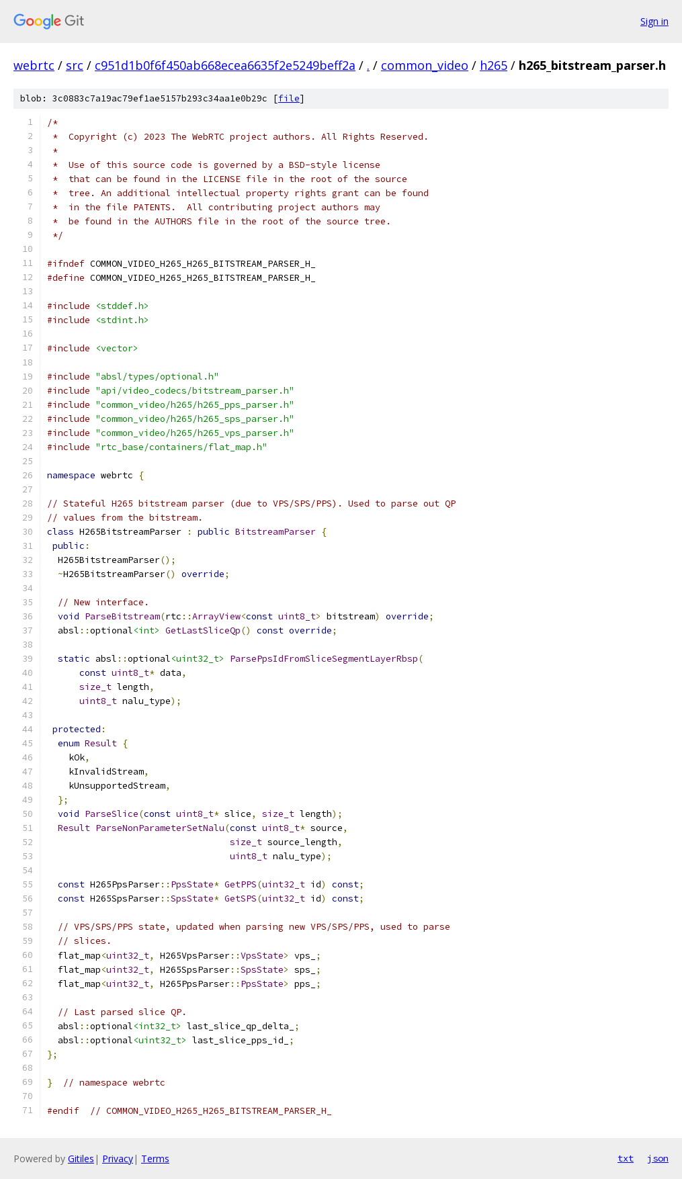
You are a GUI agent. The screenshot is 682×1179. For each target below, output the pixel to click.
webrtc (33, 65)
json (658, 1158)
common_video (424, 65)
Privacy (117, 1158)
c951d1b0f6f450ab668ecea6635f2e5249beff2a (225, 65)
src (74, 65)
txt (625, 1158)
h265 (493, 65)
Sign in (654, 21)
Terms (155, 1158)
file (289, 98)
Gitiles (81, 1158)
